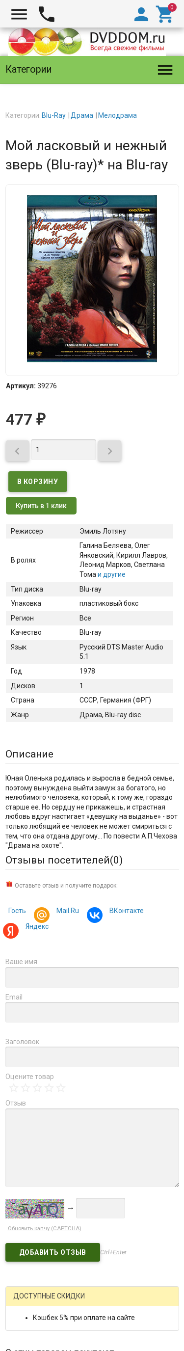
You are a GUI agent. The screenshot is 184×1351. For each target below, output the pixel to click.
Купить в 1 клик (41, 506)
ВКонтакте (125, 912)
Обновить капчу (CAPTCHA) (44, 1228)
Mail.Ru (66, 912)
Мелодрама (117, 115)
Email (14, 997)
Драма (82, 115)
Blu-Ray (54, 115)
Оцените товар (29, 1077)
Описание (29, 754)
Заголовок (22, 1042)
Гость (17, 911)
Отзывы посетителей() (64, 860)
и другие (111, 574)
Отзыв (15, 1103)
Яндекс (36, 927)
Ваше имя (21, 962)
